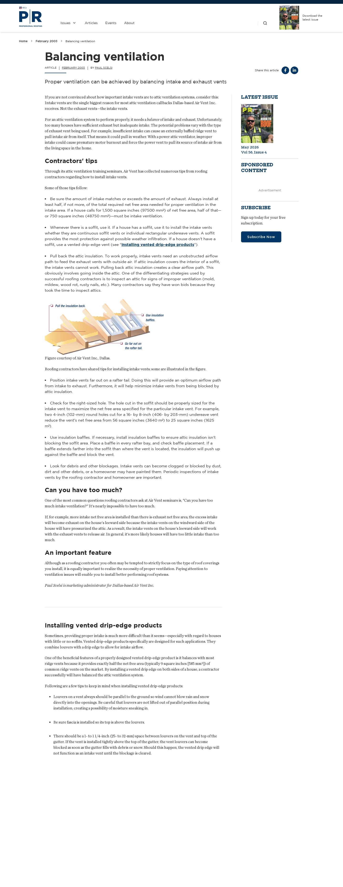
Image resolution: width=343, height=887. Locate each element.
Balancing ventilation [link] (80, 41)
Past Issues (195, 841)
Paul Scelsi (103, 67)
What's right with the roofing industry (267, 789)
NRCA (239, 841)
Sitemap (318, 878)
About (129, 23)
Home (23, 41)
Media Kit (151, 854)
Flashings (28, 789)
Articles (91, 23)
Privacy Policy (195, 854)
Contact (152, 841)
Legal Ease (135, 789)
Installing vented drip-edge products (157, 245)
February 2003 (46, 41)
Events (110, 23)
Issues (66, 23)
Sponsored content (257, 168)
